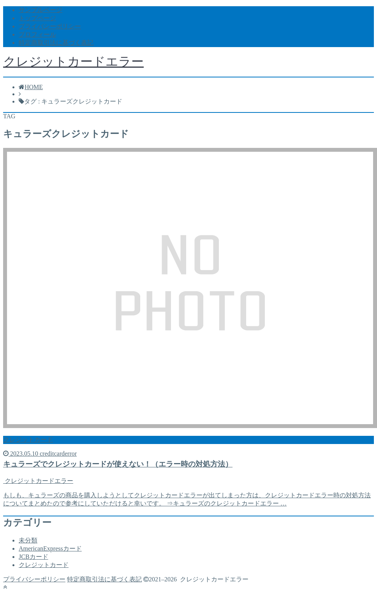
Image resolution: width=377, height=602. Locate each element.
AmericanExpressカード (50, 548)
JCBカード (33, 556)
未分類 (28, 540)
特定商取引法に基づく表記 (56, 42)
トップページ (37, 18)
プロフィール (37, 34)
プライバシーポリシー (50, 26)
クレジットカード (44, 565)
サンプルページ (40, 10)
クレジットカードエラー (73, 61)
